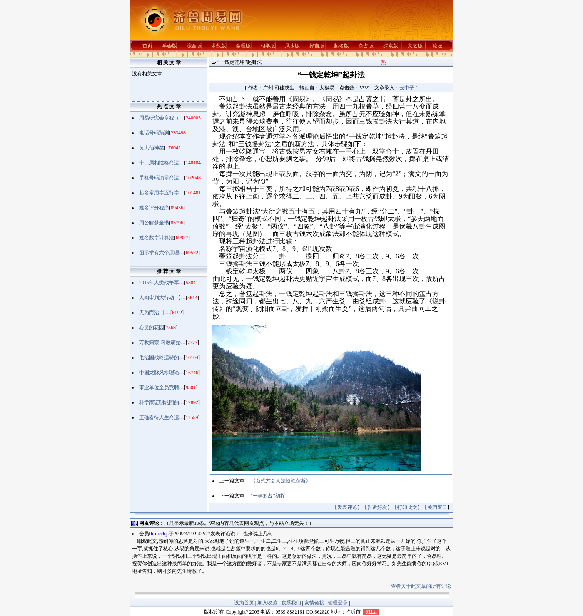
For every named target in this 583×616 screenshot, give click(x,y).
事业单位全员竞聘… (161, 387)
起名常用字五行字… (161, 193)
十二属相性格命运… (161, 163)
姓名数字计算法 (156, 238)
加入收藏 (267, 603)
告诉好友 (377, 507)
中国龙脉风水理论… (161, 372)
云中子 (406, 88)
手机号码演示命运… (161, 178)
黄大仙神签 (151, 148)
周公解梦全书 (154, 223)
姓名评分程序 (154, 208)
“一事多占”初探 (268, 496)
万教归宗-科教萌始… (162, 342)
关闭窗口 (437, 507)
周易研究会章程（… (161, 118)
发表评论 (347, 507)
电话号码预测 (154, 133)
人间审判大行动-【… (162, 298)
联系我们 (291, 603)
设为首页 (244, 603)
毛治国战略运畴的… (161, 357)
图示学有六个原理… (161, 253)
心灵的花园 (151, 327)
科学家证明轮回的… (161, 402)
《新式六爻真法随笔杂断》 (281, 481)
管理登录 (338, 603)
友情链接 (314, 603)
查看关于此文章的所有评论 (421, 586)
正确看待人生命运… (161, 417)
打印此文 (407, 507)
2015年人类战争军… (161, 283)
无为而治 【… (154, 312)
